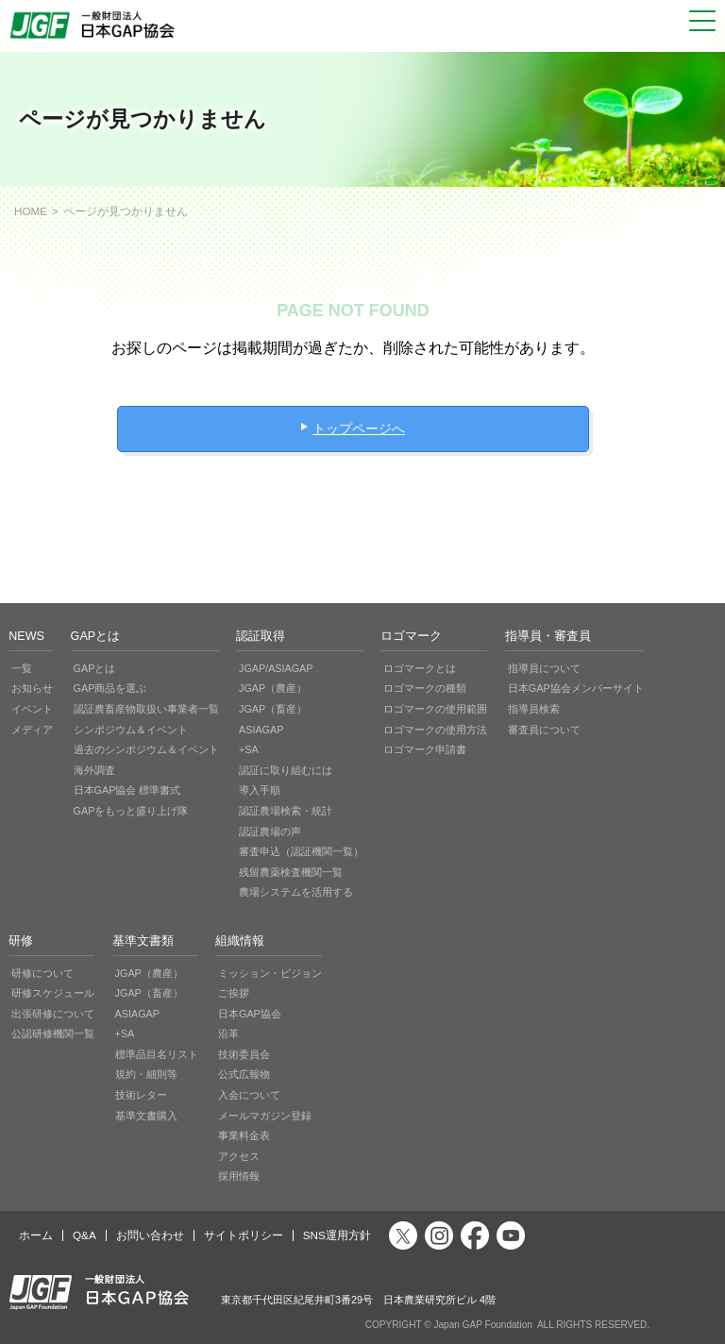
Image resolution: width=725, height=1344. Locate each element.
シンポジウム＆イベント (131, 729)
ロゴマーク (411, 636)
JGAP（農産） (273, 688)
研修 (20, 941)
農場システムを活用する (296, 892)
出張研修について (52, 1013)
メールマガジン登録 (265, 1115)
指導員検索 (534, 708)
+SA (249, 749)
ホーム (36, 1235)
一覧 (21, 668)
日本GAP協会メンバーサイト (576, 688)
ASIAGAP (261, 729)
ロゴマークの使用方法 (435, 729)
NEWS (26, 636)
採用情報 (239, 1176)
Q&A (84, 1235)
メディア (32, 729)
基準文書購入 (146, 1115)
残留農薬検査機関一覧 (291, 872)
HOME (30, 211)
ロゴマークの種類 (424, 688)
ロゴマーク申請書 (424, 749)
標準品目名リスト (156, 1054)
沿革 (228, 1033)
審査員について (544, 729)
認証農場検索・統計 (285, 810)
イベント (32, 708)
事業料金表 (244, 1135)
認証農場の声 (270, 831)
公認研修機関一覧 (52, 1033)
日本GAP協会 (249, 1013)
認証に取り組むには (285, 770)
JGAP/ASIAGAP (276, 668)
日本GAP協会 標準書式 (127, 790)
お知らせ (32, 688)
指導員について (544, 668)
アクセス (239, 1156)
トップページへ (358, 428)
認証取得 (260, 636)
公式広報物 (244, 1074)
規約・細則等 (146, 1074)
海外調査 (94, 770)
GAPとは (96, 636)
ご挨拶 (233, 993)
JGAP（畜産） (273, 708)
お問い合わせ (150, 1235)
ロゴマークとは (419, 668)
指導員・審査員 (548, 636)
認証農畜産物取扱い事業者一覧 (146, 708)
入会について (249, 1094)
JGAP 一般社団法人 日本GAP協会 (94, 25)
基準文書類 (143, 941)
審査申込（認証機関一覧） (301, 851)
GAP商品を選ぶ (110, 688)
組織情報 (239, 941)
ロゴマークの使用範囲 (435, 708)
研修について (42, 973)
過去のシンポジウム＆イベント (146, 749)
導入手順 (259, 790)
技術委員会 (244, 1054)
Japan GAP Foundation (482, 1324)
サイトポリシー (243, 1235)
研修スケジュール (52, 993)
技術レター (141, 1094)
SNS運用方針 (337, 1235)
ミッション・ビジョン (270, 973)
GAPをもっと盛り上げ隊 (131, 810)
